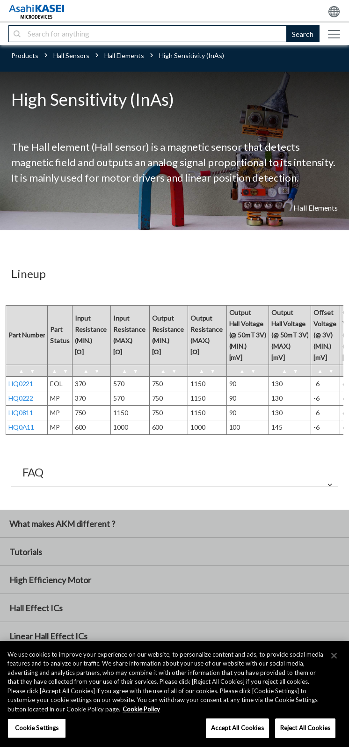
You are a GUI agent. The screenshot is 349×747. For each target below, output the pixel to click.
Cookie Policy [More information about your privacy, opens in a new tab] (141, 709)
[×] (334, 655)
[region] (174, 694)
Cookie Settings (37, 728)
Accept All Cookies (237, 728)
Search (302, 33)
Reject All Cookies (305, 728)
